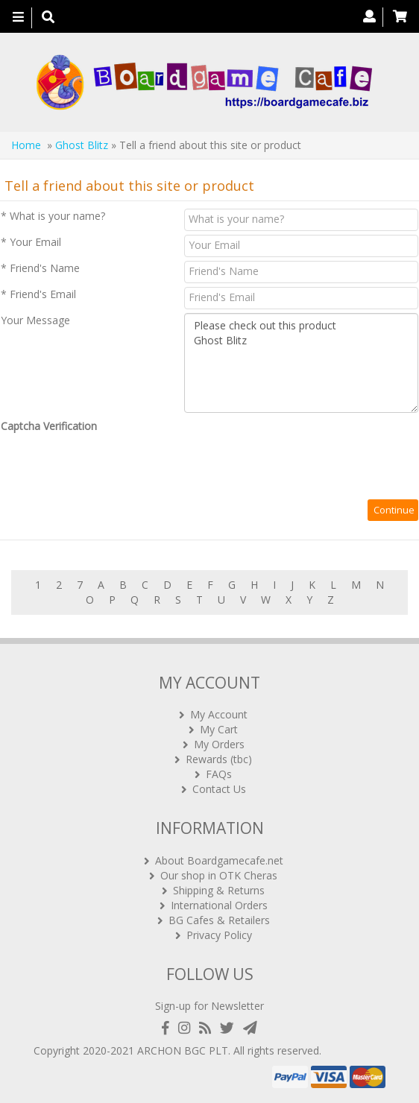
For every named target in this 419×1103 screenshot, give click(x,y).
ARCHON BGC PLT (182, 1050)
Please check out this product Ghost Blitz (301, 363)
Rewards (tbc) (219, 759)
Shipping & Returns (219, 890)
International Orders (219, 905)
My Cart (219, 729)
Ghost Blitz (81, 145)
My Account (219, 714)
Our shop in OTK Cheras (218, 875)
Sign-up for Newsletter (209, 1006)
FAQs (219, 774)
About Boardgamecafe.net (219, 860)
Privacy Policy (219, 935)
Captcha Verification (49, 426)
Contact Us (219, 789)
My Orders (219, 744)
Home (26, 145)
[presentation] (114, 466)
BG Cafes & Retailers (219, 920)
